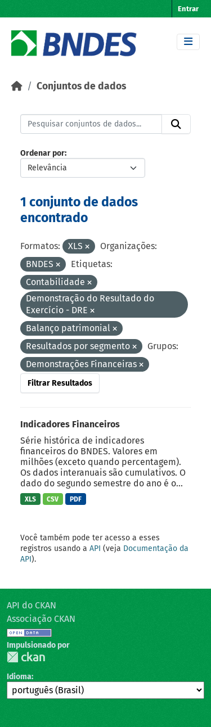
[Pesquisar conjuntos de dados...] (91, 124)
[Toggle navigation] (188, 42)
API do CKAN (31, 605)
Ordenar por (42, 153)
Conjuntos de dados (81, 86)
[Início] (17, 86)
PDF (76, 499)
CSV (53, 499)
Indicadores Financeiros (70, 424)
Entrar (188, 8)
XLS (30, 499)
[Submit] (176, 124)
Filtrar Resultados (60, 383)
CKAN (26, 657)
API (95, 548)
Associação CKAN (41, 618)
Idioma (19, 676)
